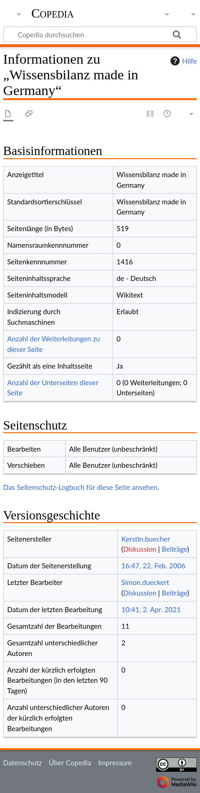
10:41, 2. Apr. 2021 (151, 609)
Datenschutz (22, 762)
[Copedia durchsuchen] (100, 34)
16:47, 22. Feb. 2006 (153, 565)
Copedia (52, 13)
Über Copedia (70, 762)
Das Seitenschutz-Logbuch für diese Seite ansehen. (81, 487)
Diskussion (140, 549)
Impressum (115, 762)
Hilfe (182, 61)
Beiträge (174, 549)
